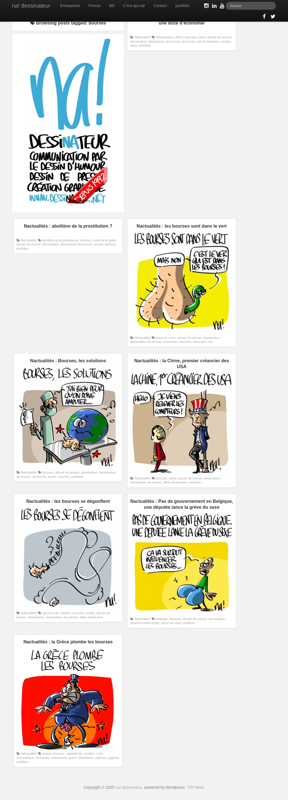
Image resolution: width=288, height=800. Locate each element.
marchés (185, 341)
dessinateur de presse (164, 41)
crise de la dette (104, 240)
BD (111, 5)
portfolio (183, 5)
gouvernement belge (144, 623)
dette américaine (175, 482)
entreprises (59, 757)
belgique (162, 619)
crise (172, 337)
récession (199, 341)
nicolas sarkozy (105, 244)
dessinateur (138, 41)
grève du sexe (171, 623)
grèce (73, 757)
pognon (113, 757)
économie (188, 41)
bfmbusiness (165, 37)
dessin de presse (220, 37)
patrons (101, 757)
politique (145, 45)
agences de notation (56, 613)
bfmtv (179, 37)
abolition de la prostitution (60, 240)
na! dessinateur (31, 6)
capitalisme (74, 753)
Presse (95, 5)
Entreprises (70, 5)
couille (90, 613)
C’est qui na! (134, 5)
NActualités (142, 37)
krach (52, 476)
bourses (190, 37)
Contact (160, 5)
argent (46, 753)
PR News (196, 787)
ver (210, 341)
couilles (89, 753)
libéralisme (86, 757)
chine (202, 37)
